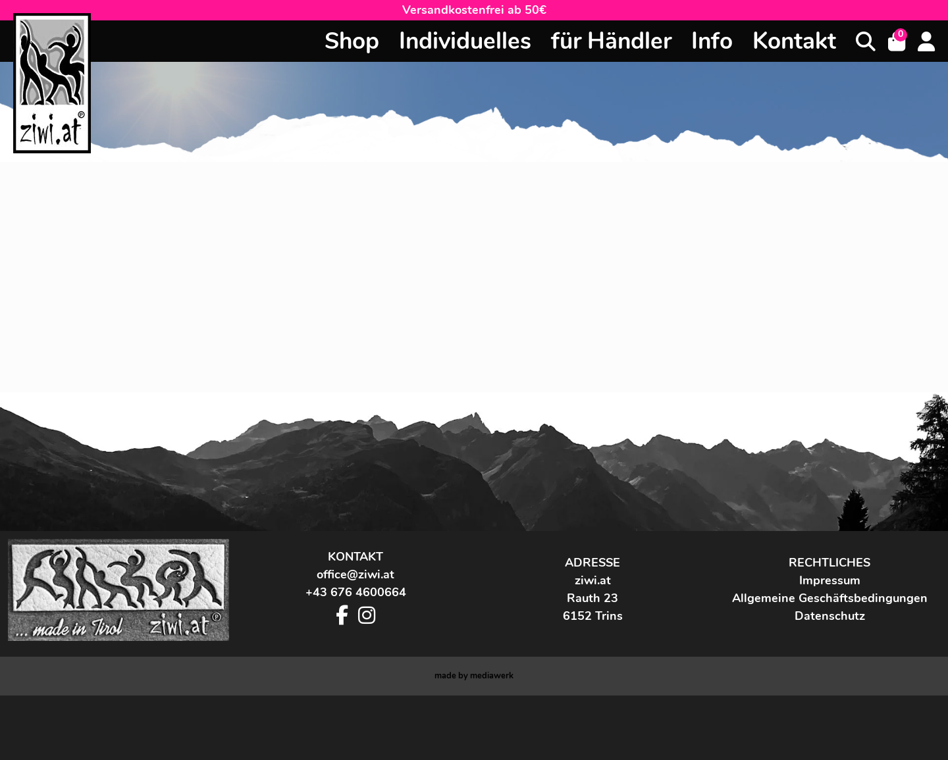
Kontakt (794, 41)
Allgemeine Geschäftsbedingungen (830, 663)
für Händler (611, 41)
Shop (352, 41)
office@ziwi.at (355, 639)
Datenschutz (830, 680)
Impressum (829, 645)
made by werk (474, 740)
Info (712, 41)
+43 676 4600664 (355, 657)
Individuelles (465, 41)
